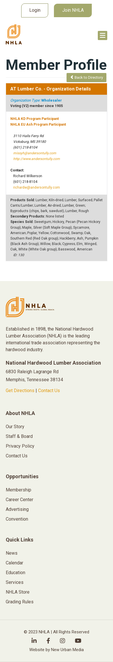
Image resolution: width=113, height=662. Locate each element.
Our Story (15, 426)
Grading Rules (20, 601)
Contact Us (49, 390)
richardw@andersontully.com (36, 187)
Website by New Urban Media (56, 649)
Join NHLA (73, 10)
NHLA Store (18, 592)
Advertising (17, 509)
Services (15, 582)
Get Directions (20, 390)
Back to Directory (86, 77)
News (11, 553)
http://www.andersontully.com (36, 159)
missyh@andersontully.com (34, 153)
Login (34, 10)
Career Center (19, 499)
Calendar (14, 563)
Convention (17, 519)
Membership (18, 490)
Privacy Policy (20, 446)
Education (15, 572)
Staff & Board (19, 436)
